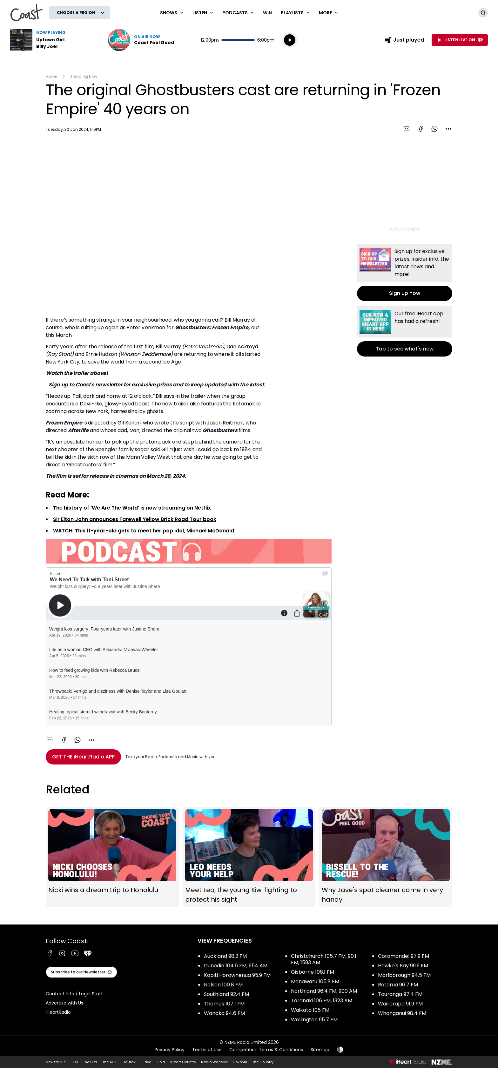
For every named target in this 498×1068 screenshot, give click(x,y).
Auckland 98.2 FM (225, 956)
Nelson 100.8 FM (223, 984)
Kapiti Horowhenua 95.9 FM (237, 975)
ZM (75, 1062)
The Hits (90, 1062)
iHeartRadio (58, 1012)
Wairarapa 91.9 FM (400, 1003)
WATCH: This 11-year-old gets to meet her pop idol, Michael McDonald (143, 530)
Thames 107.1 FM (224, 1003)
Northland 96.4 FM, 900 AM (324, 991)
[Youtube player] (189, 225)
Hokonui (240, 1062)
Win (267, 13)
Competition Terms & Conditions (266, 1049)
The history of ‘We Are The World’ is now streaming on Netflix (132, 507)
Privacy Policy (170, 1049)
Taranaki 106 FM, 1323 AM (321, 1000)
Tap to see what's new (404, 331)
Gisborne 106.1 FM (312, 972)
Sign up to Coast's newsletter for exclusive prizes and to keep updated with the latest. (157, 384)
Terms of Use (207, 1049)
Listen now (141, 40)
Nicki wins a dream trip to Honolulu (112, 857)
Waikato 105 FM (310, 1010)
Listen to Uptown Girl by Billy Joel (50, 40)
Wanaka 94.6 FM (224, 1013)
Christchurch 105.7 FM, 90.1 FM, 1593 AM (323, 959)
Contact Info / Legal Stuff (74, 994)
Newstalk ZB (56, 1062)
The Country (262, 1062)
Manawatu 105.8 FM (315, 981)
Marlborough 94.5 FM (404, 975)
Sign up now (404, 272)
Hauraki (130, 1062)
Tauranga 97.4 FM (400, 994)
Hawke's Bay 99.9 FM (403, 965)
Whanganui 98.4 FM (402, 1013)
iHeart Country (183, 1062)
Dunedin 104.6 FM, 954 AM (235, 965)
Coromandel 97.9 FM (403, 956)
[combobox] (448, 129)
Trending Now (84, 76)
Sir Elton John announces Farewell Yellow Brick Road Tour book (134, 519)
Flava (146, 1062)
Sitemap (320, 1049)
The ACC (110, 1062)
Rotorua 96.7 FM (398, 984)
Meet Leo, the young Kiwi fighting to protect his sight (249, 857)
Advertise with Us (64, 1003)
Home (51, 76)
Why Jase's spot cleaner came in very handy (385, 857)
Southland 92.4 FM (226, 994)
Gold (161, 1062)
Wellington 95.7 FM (314, 1019)
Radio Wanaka (214, 1062)
